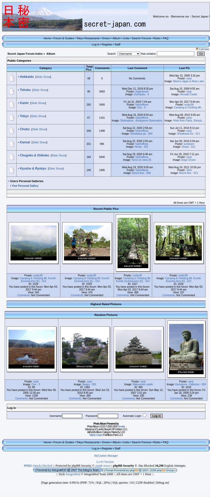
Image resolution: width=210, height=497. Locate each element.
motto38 (189, 104)
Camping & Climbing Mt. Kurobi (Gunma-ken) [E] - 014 (91, 280)
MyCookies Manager (106, 455)
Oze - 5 (141, 107)
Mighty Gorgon (96, 435)
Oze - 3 (36, 384)
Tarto (189, 170)
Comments (23, 295)
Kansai (25, 142)
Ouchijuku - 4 (141, 94)
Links (126, 38)
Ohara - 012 (188, 146)
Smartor (121, 426)
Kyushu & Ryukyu (33, 168)
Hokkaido (27, 77)
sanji (189, 78)
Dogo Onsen (188, 159)
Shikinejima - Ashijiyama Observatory (141, 120)
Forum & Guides (64, 38)
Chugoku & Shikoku (34, 155)
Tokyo (24, 116)
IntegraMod (73, 474)
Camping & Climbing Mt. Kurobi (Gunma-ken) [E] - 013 (133, 280)
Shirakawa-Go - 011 (188, 133)
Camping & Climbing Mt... (188, 107)
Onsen (106, 38)
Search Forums (141, 38)
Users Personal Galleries (27, 181)
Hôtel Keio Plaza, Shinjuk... (188, 120)
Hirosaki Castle (188, 94)
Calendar (202, 49)
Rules (157, 38)
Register (107, 44)
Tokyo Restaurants (88, 38)
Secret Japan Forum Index (25, 53)
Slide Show (43, 76)
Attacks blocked (38, 465)
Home (47, 38)
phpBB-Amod (102, 465)
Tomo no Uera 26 (141, 159)
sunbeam (189, 144)
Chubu (25, 129)
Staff (117, 44)
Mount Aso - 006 (141, 173)
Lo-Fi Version (105, 462)
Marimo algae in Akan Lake (188, 81)
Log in (95, 44)
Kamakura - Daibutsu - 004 (190, 384)
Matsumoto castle (143, 384)
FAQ (166, 38)
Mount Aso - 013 (188, 173)
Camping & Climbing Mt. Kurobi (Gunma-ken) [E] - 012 (183, 280)
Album (116, 38)
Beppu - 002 (89, 384)
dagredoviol (142, 91)
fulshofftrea (141, 104)
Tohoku (25, 90)
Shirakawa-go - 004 (141, 133)
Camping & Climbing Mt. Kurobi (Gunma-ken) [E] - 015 (38, 280)
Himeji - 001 (141, 146)
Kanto (24, 103)
